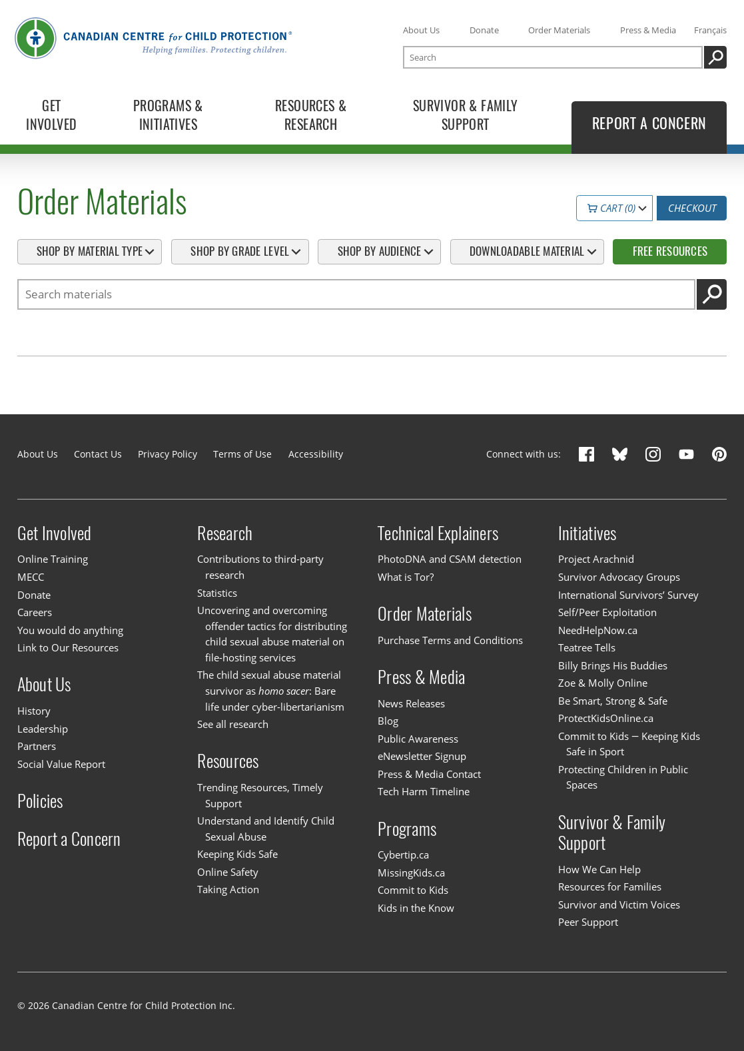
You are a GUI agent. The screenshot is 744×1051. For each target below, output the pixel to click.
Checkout (692, 207)
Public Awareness (418, 738)
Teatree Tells (586, 647)
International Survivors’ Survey (628, 594)
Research (224, 533)
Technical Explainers (438, 533)
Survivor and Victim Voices (619, 904)
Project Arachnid (596, 558)
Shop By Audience (380, 251)
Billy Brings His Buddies (612, 665)
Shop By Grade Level (239, 251)
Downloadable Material (527, 251)
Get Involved (54, 533)
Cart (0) (611, 207)
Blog (388, 720)
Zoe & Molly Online (602, 682)
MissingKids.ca (411, 872)
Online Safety (227, 871)
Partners (36, 746)
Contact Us (98, 454)
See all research (232, 724)
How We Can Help (599, 869)
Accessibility (315, 454)
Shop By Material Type (90, 251)
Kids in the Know (416, 907)
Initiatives (587, 533)
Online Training (52, 558)
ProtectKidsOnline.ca (605, 718)
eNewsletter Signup (422, 756)
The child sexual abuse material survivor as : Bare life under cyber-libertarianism (270, 690)
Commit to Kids (413, 889)
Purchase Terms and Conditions (450, 640)
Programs (407, 828)
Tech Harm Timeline (424, 791)
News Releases (411, 703)
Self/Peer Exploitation (607, 612)
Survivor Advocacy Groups (619, 576)
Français (710, 30)
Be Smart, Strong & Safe (612, 700)
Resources (227, 761)
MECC (30, 576)
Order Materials (559, 30)
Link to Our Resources (68, 647)
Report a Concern (69, 839)
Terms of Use (242, 454)
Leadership (42, 728)
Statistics (217, 592)
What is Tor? (406, 576)
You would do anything (70, 630)
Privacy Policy (167, 454)
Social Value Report (61, 764)
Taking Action (228, 889)
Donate (484, 30)
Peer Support (588, 921)
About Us (421, 30)
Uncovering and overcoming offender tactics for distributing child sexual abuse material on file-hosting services (272, 633)
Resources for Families (609, 886)
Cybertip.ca (403, 854)
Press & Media (648, 30)
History (34, 710)
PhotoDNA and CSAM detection (450, 558)
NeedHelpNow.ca (597, 630)
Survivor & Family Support (611, 833)
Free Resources (670, 251)
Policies (40, 801)
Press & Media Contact (429, 774)
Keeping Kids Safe (237, 854)
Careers (34, 612)
